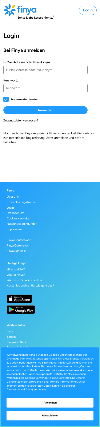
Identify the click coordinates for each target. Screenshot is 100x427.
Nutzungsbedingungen (22, 224)
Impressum (14, 229)
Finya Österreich (18, 245)
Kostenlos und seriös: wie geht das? (30, 285)
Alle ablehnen (50, 415)
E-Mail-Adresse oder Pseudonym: (27, 62)
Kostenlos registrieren (21, 202)
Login (88, 10)
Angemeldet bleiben (25, 99)
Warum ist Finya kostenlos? (24, 280)
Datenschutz (15, 213)
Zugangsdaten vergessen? (21, 120)
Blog (10, 331)
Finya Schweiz (16, 251)
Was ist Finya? (16, 275)
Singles (11, 337)
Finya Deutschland (19, 240)
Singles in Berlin (17, 342)
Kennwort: (10, 80)
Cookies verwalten (19, 218)
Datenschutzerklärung (20, 389)
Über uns (13, 196)
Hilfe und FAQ (16, 269)
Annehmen (50, 402)
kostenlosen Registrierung (26, 138)
